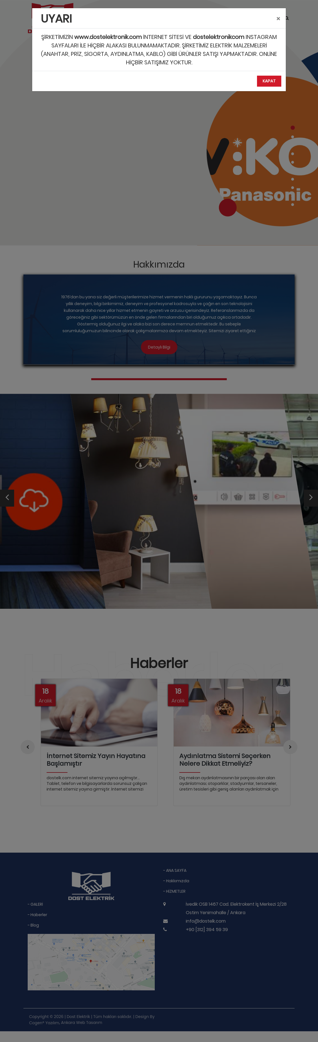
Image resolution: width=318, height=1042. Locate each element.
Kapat (269, 81)
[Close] (278, 19)
